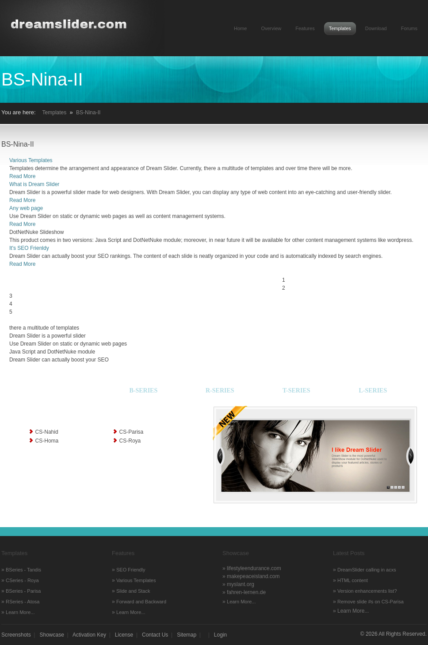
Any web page (26, 208)
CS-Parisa (131, 432)
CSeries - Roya (22, 580)
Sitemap (186, 635)
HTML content (352, 580)
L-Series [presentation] (373, 390)
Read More (22, 176)
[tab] (57, 392)
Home (240, 28)
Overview (271, 28)
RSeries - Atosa (22, 601)
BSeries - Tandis (23, 569)
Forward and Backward (141, 601)
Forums (409, 28)
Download (376, 28)
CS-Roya (130, 441)
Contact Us (155, 635)
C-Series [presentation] (57, 390)
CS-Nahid (46, 432)
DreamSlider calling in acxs (366, 569)
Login (220, 635)
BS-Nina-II (88, 112)
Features (304, 28)
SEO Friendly (130, 569)
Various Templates (31, 160)
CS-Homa (47, 441)
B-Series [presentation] (143, 390)
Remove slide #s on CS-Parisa (370, 601)
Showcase (52, 635)
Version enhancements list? (367, 591)
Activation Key (89, 635)
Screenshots (16, 635)
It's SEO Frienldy (29, 248)
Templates (340, 28)
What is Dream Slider (34, 184)
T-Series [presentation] (296, 390)
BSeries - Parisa (23, 591)
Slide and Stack (133, 591)
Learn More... (20, 612)
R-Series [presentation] (220, 390)
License (124, 635)
